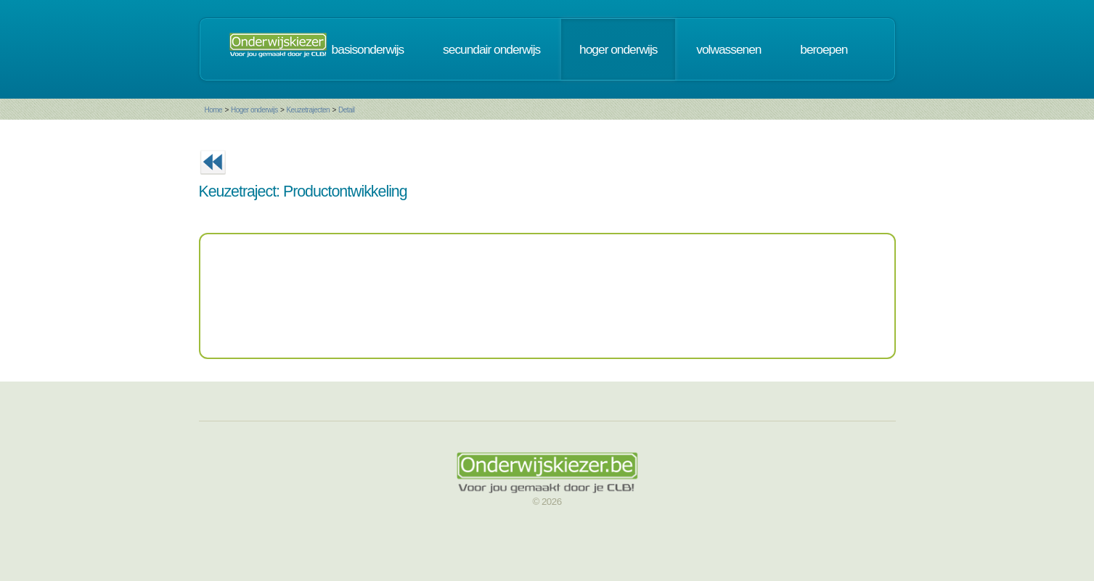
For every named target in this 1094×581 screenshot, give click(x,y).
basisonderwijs (368, 49)
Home (214, 110)
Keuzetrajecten (308, 110)
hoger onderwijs (618, 49)
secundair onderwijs (491, 49)
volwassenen (728, 49)
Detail (346, 110)
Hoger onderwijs (254, 110)
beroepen (823, 49)
